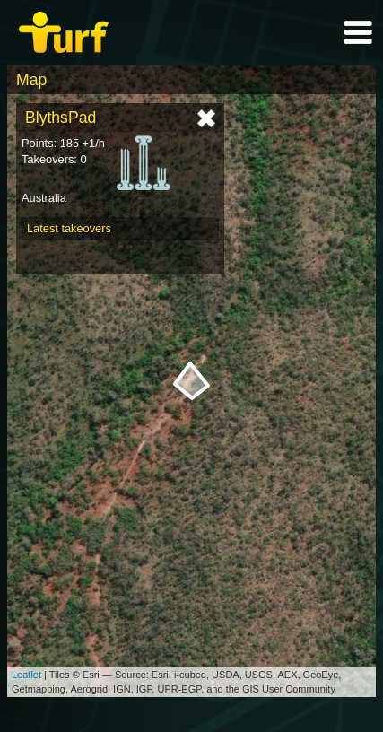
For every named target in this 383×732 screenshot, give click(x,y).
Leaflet (26, 674)
